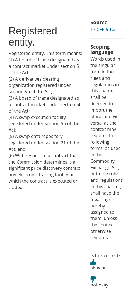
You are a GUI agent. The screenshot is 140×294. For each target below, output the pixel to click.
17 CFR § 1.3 (102, 29)
